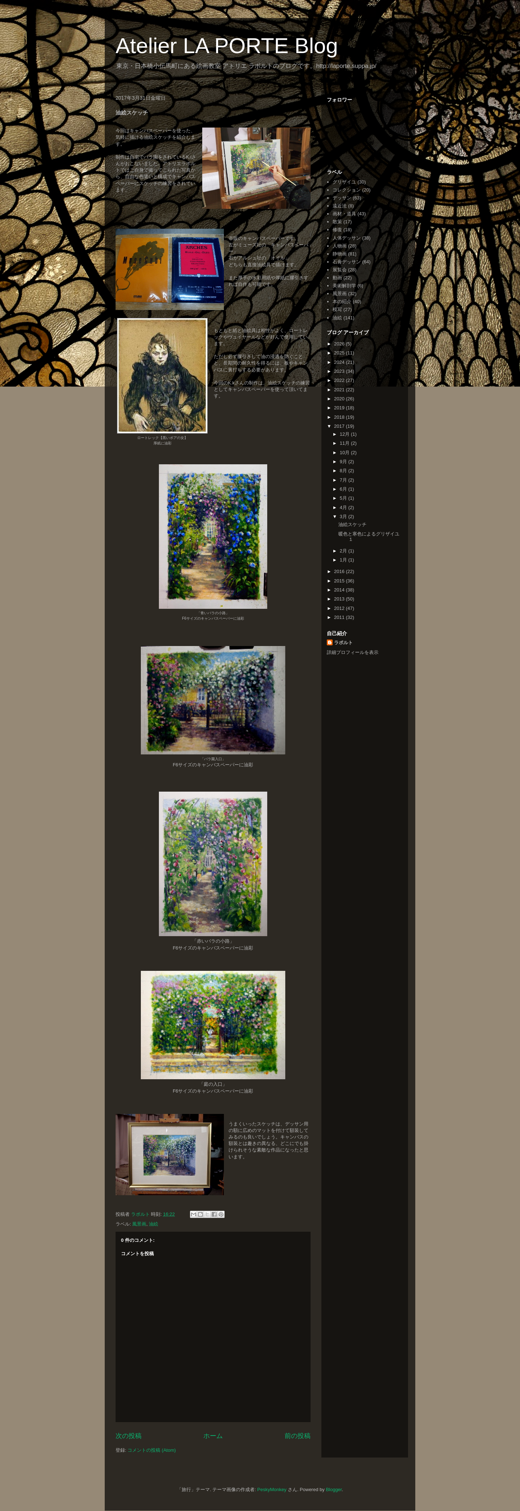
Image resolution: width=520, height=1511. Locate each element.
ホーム (213, 1435)
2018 (340, 417)
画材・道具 (344, 213)
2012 (340, 608)
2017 (340, 426)
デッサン (342, 198)
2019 (340, 407)
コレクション (347, 190)
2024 (340, 362)
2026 (340, 343)
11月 (345, 443)
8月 (344, 470)
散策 (337, 221)
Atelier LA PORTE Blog (227, 46)
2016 (340, 571)
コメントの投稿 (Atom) (151, 1450)
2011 (340, 617)
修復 (337, 229)
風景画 (139, 1224)
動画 (337, 277)
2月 (344, 551)
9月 (344, 461)
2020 (340, 398)
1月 (344, 560)
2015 (340, 581)
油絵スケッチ (352, 524)
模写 (337, 309)
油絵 (153, 1224)
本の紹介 (342, 301)
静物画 (340, 254)
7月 (344, 480)
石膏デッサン (347, 261)
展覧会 (340, 269)
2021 (340, 389)
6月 (344, 489)
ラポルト (343, 642)
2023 (340, 371)
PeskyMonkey (271, 1489)
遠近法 (340, 205)
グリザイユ (344, 182)
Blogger (334, 1489)
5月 (344, 498)
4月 (344, 507)
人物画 (340, 246)
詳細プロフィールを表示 (352, 652)
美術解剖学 (344, 285)
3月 (344, 516)
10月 (345, 452)
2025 (340, 353)
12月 (345, 434)
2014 (340, 590)
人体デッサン (347, 238)
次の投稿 (129, 1435)
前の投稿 (298, 1435)
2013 (340, 599)
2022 (340, 380)
